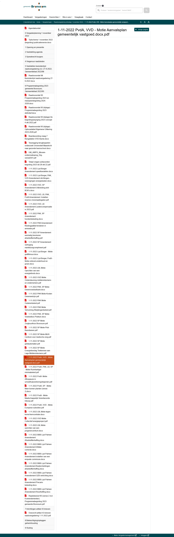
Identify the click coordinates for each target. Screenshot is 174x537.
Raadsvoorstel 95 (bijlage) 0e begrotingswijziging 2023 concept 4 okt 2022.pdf (39, 120)
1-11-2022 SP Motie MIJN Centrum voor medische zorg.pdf (38, 335)
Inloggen (144, 535)
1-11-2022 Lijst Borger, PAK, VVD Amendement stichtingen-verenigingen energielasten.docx (38, 178)
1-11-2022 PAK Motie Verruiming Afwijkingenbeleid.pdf (38, 308)
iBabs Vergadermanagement (125, 535)
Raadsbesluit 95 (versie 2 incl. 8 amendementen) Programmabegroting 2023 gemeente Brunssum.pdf (39, 500)
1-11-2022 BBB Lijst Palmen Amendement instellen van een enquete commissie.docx (38, 456)
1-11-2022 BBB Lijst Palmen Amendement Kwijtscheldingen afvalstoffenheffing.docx (38, 466)
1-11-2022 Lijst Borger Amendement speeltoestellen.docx (39, 170)
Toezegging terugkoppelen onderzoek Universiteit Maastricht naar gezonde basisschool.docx (38, 145)
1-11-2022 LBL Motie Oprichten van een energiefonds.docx (35, 270)
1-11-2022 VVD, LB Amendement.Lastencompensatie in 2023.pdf (38, 206)
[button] (147, 10)
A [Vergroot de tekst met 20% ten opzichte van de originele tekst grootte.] (144, 22)
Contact (89, 17)
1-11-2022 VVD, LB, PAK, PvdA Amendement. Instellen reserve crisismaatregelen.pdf (37, 197)
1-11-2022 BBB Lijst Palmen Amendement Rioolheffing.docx (38, 490)
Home (38, 22)
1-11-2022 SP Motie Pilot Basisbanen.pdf (37, 329)
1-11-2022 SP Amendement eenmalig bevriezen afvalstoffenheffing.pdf (38, 235)
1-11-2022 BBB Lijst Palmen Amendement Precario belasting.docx (38, 482)
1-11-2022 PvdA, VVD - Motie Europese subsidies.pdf (39, 406)
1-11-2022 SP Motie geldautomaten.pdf (35, 342)
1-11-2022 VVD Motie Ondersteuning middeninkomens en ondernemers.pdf (38, 280)
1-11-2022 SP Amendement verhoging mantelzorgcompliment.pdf (38, 245)
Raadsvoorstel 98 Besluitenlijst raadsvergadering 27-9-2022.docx (39, 78)
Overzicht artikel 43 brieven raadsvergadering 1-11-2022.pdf (38, 514)
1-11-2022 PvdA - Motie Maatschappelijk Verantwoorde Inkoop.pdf (37, 398)
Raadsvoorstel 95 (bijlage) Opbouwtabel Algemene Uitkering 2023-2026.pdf (38, 129)
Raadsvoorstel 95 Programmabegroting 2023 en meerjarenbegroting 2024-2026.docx (37, 99)
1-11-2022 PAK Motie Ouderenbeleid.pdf (35, 301)
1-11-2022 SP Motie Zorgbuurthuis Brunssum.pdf (36, 322)
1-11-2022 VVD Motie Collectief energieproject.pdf (36, 419)
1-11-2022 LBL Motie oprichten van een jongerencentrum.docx (35, 428)
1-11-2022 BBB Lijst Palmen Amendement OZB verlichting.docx (39, 474)
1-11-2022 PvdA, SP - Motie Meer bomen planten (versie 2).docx (38, 388)
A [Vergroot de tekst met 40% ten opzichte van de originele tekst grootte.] (149, 22)
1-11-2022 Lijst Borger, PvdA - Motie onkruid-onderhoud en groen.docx (39, 261)
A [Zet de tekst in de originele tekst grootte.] (140, 22)
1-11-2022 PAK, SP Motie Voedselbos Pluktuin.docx (37, 315)
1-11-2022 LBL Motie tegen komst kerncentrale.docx (37, 413)
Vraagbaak (79, 17)
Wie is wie (67, 17)
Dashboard (28, 17)
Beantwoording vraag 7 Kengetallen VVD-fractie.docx (37, 137)
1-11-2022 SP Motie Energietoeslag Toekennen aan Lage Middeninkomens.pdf (37, 350)
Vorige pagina (141, 29)
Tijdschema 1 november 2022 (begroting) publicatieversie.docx (39, 41)
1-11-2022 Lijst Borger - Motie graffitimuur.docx (39, 253)
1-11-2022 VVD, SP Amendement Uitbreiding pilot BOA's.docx (37, 187)
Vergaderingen (41, 17)
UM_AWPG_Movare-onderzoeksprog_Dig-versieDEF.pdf (35, 155)
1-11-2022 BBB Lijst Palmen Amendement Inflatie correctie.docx (38, 447)
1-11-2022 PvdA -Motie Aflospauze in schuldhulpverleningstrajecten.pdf (38, 379)
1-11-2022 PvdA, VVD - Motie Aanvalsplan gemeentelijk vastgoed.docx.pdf (39, 360)
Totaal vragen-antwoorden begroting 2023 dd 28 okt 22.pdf (37, 163)
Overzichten (54, 17)
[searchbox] (119, 10)
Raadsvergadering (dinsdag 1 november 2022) (68, 22)
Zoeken (98, 6)
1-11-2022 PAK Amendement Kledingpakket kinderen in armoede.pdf (38, 226)
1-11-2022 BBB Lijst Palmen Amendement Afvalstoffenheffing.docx (38, 437)
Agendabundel (33, 28)
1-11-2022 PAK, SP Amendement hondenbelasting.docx (34, 216)
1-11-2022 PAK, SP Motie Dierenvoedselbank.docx (37, 288)
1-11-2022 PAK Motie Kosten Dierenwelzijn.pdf (38, 295)
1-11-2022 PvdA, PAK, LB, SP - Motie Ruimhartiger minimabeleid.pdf (39, 369)
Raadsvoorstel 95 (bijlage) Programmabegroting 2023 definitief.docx (37, 110)
